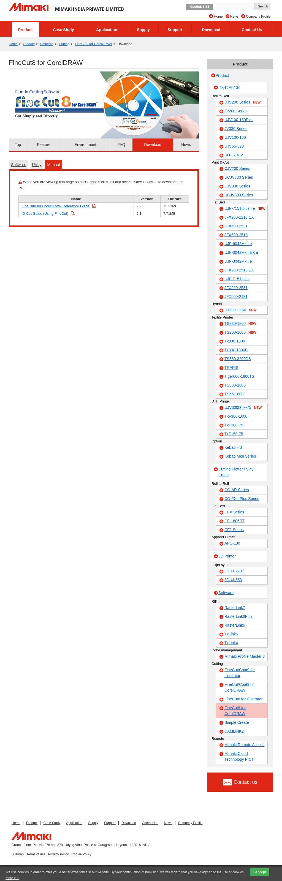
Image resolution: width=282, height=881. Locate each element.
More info (12, 878)
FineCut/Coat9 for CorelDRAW (239, 687)
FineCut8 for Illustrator (243, 699)
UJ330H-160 (240, 310)
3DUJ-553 (233, 580)
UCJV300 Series (238, 195)
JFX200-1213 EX (239, 217)
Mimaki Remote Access (244, 745)
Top (18, 144)
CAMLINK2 (234, 731)
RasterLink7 (234, 607)
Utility (36, 164)
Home (218, 16)
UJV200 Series (242, 102)
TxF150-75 (233, 434)
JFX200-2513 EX (239, 270)
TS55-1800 (233, 394)
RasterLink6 (234, 625)
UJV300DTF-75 (243, 407)
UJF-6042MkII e (238, 243)
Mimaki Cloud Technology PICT (239, 756)
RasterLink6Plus (238, 616)
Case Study (63, 30)
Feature (43, 144)
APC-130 (232, 543)
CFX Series (234, 512)
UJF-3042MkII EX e (241, 252)
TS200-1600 (240, 332)
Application (106, 30)
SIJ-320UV (233, 155)
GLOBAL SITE (199, 7)
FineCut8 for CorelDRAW (93, 44)
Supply (143, 30)
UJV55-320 (234, 146)
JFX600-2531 (236, 226)
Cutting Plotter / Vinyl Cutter (236, 472)
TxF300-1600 (235, 416)
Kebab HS (233, 447)
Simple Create (236, 722)
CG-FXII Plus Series (241, 498)
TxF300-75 (233, 425)
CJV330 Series (237, 186)
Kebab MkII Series (240, 456)
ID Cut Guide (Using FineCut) (44, 213)
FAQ (121, 144)
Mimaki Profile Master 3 (244, 656)
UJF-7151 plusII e (244, 208)
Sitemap (18, 854)
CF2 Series (234, 529)
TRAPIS (231, 367)
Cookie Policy (81, 854)
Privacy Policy (58, 854)
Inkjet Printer (229, 87)
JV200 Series (235, 111)
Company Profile (258, 16)
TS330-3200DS (237, 359)
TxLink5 (231, 634)
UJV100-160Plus (238, 120)
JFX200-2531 (236, 287)
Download (211, 30)
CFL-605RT (234, 521)
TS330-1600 (235, 385)
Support (175, 30)
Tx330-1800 (234, 341)
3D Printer (227, 556)
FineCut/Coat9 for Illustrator (239, 673)
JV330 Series (235, 128)
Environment (85, 144)
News (234, 16)
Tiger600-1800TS (239, 376)
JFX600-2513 (236, 235)
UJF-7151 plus (237, 279)
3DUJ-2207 (234, 571)
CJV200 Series (237, 168)
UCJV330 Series (238, 177)
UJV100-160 (235, 137)
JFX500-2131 (236, 296)
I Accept (259, 872)
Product (25, 30)
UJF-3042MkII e (238, 261)
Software (46, 44)
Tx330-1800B (236, 350)
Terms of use (35, 854)
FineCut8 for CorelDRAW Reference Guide (55, 206)
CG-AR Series (236, 490)
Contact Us (252, 30)
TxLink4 (231, 643)
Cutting (64, 44)
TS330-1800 (240, 323)
